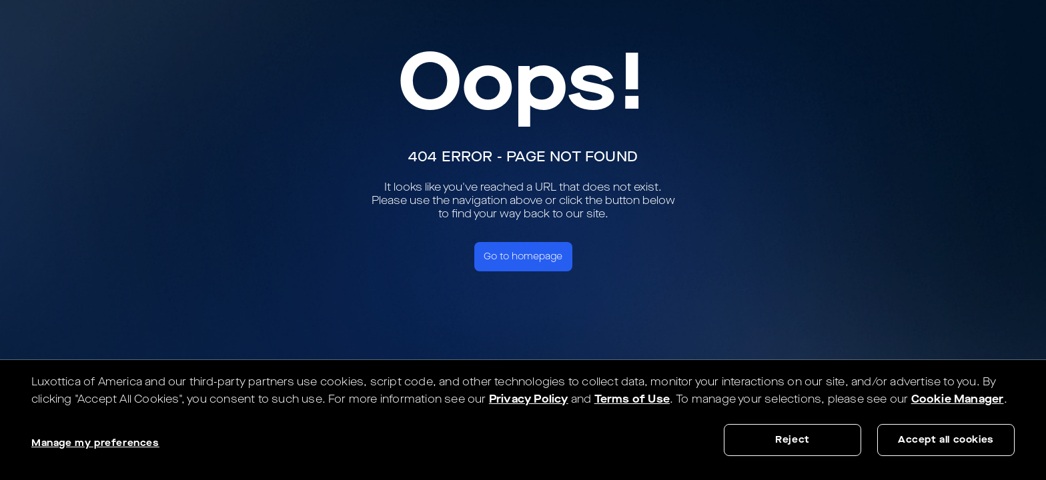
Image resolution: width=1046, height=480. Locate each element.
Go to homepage (523, 256)
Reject (792, 439)
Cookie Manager (957, 399)
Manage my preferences (95, 443)
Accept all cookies (946, 439)
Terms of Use (632, 399)
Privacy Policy (528, 399)
